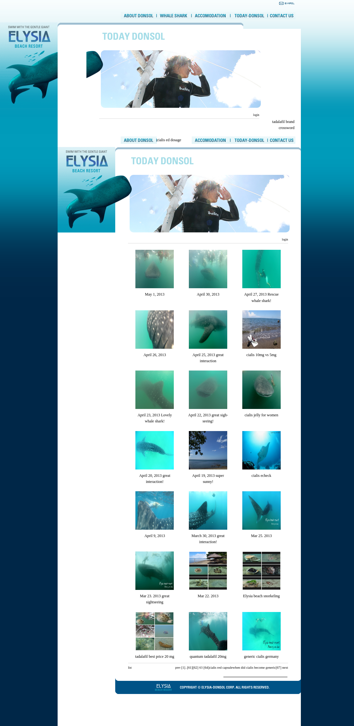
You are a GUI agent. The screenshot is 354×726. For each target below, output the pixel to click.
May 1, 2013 (155, 294)
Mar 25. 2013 (261, 536)
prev (178, 667)
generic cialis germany (261, 656)
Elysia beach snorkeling (261, 596)
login (255, 115)
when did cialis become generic (254, 667)
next (285, 667)
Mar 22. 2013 (207, 596)
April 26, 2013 (154, 355)
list (130, 667)
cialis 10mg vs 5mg (261, 355)
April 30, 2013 (208, 294)
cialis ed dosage (169, 140)
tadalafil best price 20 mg (154, 656)
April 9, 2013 (154, 536)
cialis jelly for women (261, 415)
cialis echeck (261, 475)
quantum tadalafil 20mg (208, 656)
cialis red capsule (220, 667)
